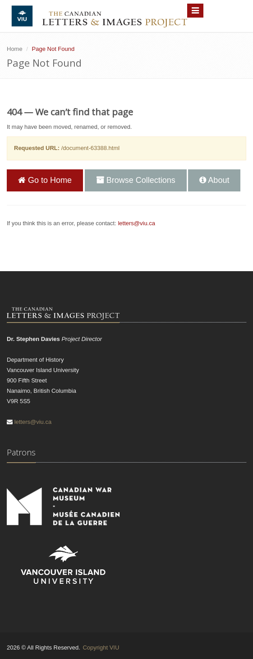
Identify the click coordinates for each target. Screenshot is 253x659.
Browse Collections (135, 180)
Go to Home (45, 180)
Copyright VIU (101, 647)
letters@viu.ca (136, 223)
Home (15, 48)
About (214, 180)
